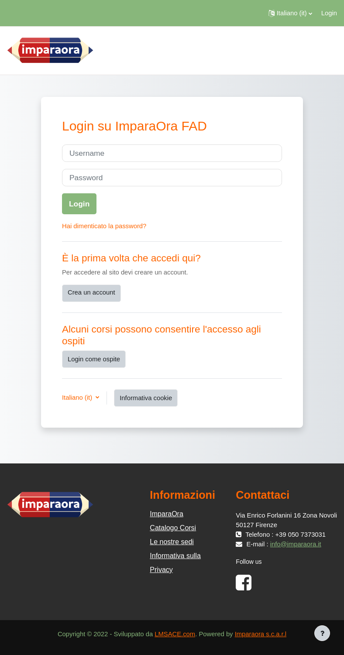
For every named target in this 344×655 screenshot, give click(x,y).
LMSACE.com (175, 634)
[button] (290, 13)
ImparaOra (166, 514)
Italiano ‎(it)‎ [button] (78, 397)
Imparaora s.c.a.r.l (260, 634)
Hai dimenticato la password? (104, 226)
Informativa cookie (146, 397)
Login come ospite (94, 359)
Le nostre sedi (172, 541)
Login (329, 13)
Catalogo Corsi (173, 528)
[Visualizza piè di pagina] (322, 633)
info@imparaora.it (295, 544)
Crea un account (91, 292)
